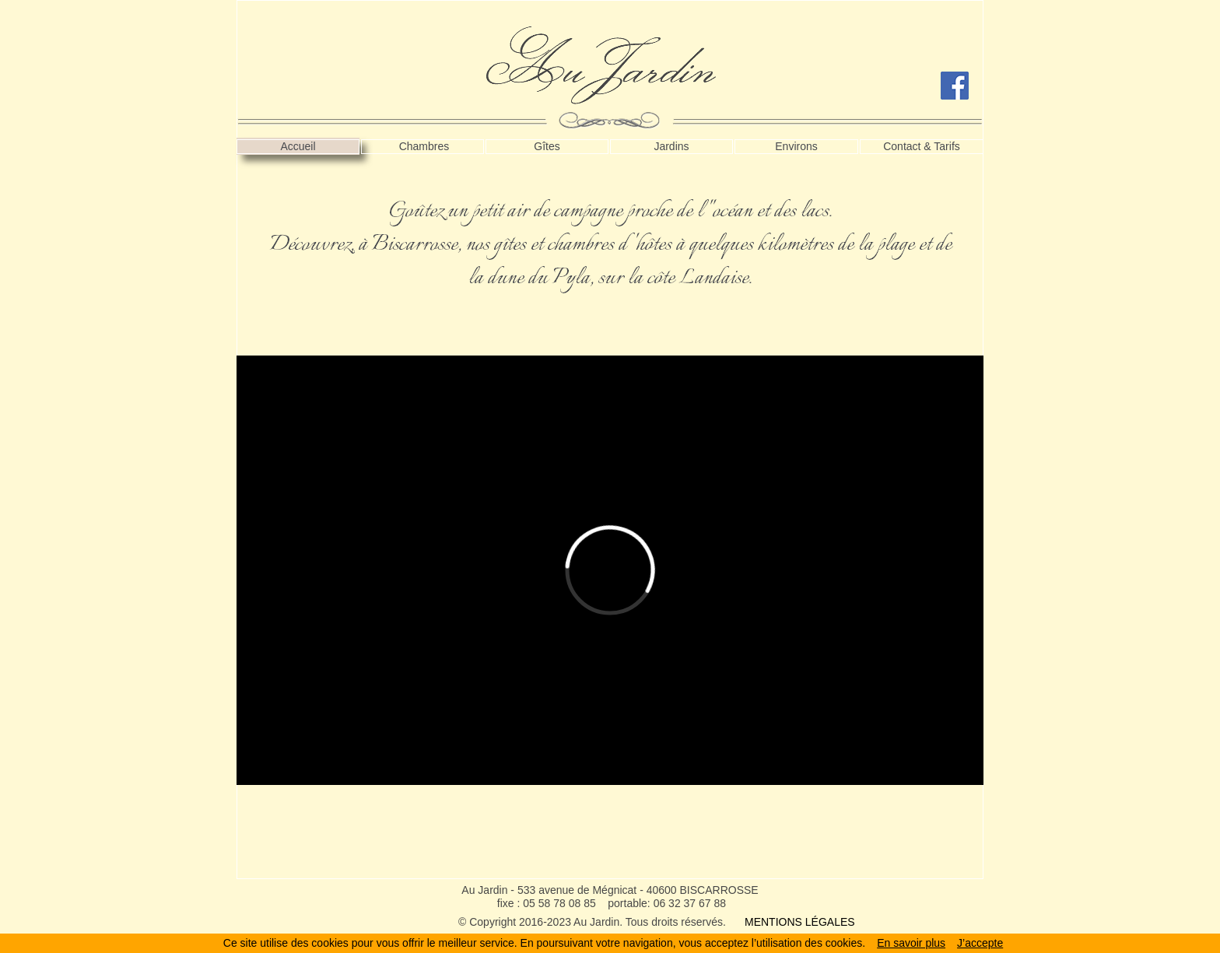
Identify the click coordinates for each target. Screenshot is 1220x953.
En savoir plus (911, 943)
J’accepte (980, 943)
